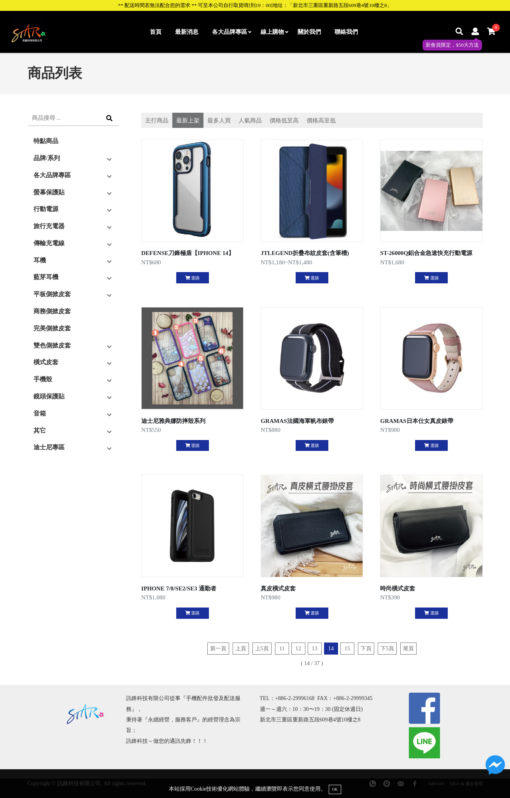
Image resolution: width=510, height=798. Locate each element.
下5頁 (387, 648)
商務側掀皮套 (52, 311)
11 (282, 648)
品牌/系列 (46, 158)
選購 (192, 278)
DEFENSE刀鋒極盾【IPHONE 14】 (187, 253)
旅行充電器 (49, 226)
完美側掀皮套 (52, 328)
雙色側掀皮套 (52, 345)
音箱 (39, 413)
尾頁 (408, 648)
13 (314, 648)
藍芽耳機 (45, 277)
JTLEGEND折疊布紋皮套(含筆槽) (305, 253)
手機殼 (42, 379)
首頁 (155, 31)
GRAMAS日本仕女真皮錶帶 (416, 420)
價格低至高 (284, 120)
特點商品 (45, 141)
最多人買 (219, 120)
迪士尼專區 (49, 447)
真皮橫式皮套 (278, 588)
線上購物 (274, 31)
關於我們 (309, 31)
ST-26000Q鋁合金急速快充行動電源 (426, 253)
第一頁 (218, 648)
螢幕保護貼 (49, 192)
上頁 (240, 648)
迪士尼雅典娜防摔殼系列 (173, 420)
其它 (39, 430)
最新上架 (188, 120)
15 (347, 648)
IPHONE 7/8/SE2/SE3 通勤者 (178, 588)
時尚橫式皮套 (397, 588)
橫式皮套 (45, 362)
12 (298, 648)
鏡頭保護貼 (49, 396)
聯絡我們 (346, 31)
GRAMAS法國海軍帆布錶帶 (297, 420)
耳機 (39, 260)
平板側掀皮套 (52, 294)
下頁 (366, 648)
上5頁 (262, 648)
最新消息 (186, 31)
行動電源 (45, 209)
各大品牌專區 (231, 31)
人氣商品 (250, 120)
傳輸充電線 (49, 243)
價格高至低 (321, 120)
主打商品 (156, 120)
